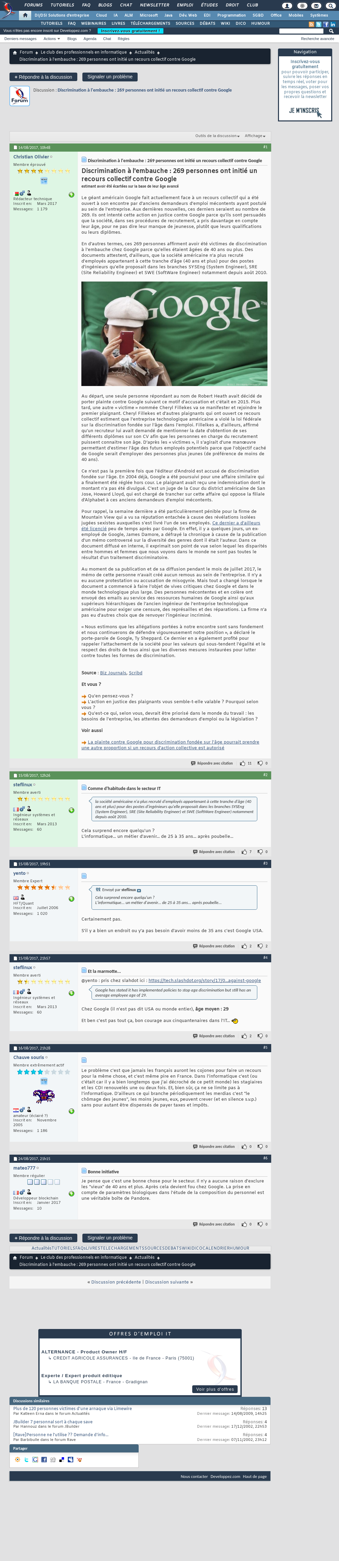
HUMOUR (260, 23)
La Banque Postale (77, 1382)
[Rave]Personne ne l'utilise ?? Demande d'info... (60, 1435)
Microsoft (149, 15)
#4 (265, 957)
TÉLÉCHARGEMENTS (150, 23)
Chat (125, 5)
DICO (241, 23)
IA (116, 15)
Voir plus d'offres (215, 1389)
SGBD (258, 15)
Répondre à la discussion (43, 77)
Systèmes (319, 15)
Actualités (145, 52)
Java (168, 15)
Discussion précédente (116, 1282)
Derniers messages (20, 39)
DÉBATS (207, 23)
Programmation (231, 15)
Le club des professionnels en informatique (84, 52)
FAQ (86, 5)
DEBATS (173, 1248)
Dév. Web (188, 15)
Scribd (135, 673)
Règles (123, 39)
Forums (33, 5)
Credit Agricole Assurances (90, 1358)
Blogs (104, 5)
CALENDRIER (216, 1248)
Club (252, 5)
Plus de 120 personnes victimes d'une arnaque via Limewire (72, 1409)
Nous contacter (194, 1476)
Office (276, 15)
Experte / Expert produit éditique (81, 1375)
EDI (207, 15)
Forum (26, 52)
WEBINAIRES (93, 23)
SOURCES (185, 23)
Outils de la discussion (216, 136)
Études (209, 5)
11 (250, 763)
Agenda (89, 39)
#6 (265, 1158)
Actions (50, 39)
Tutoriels (61, 5)
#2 (265, 774)
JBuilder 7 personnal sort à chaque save (53, 1422)
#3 (265, 863)
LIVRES (118, 23)
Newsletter (154, 5)
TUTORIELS (51, 23)
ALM (128, 15)
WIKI (225, 23)
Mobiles (295, 15)
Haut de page (255, 1476)
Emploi (184, 5)
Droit (232, 5)
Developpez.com (225, 1476)
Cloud (101, 15)
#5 (265, 1047)
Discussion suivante (167, 1282)
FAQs (80, 1248)
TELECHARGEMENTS (122, 1248)
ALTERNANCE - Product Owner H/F (84, 1351)
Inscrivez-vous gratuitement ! (130, 31)
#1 (265, 146)
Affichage (253, 136)
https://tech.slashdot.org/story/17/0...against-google (204, 981)
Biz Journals (113, 673)
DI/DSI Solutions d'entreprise (62, 15)
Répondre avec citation (212, 763)
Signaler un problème (110, 76)
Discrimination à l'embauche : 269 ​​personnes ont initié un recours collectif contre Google (145, 90)
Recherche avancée (317, 39)
